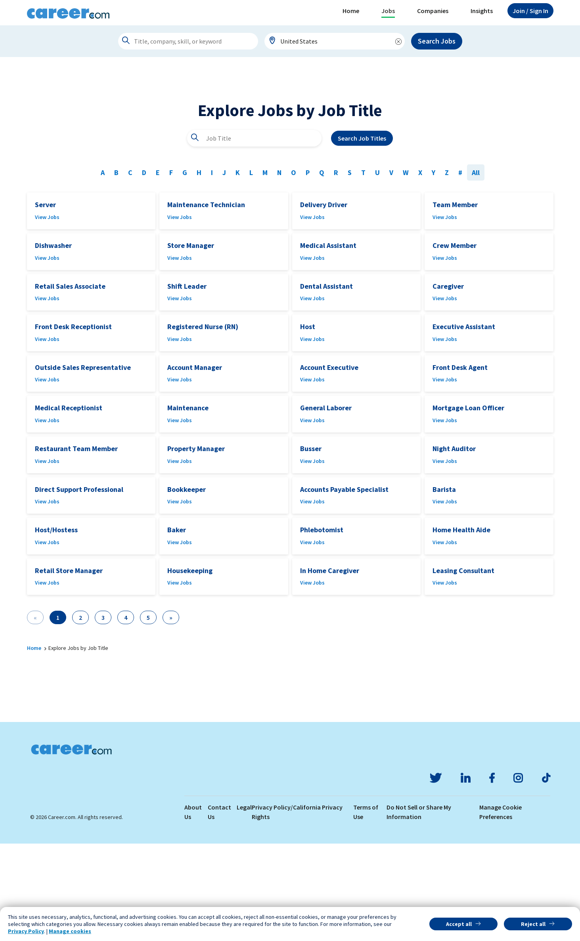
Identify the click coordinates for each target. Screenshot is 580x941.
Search (362, 235)
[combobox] (334, 41)
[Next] (171, 715)
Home (351, 11)
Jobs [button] (388, 11)
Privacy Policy (26, 931)
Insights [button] (482, 11)
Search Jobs (437, 41)
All (476, 269)
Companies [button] (432, 11)
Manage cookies (70, 931)
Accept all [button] (459, 924)
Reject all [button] (533, 924)
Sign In (530, 11)
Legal (244, 905)
